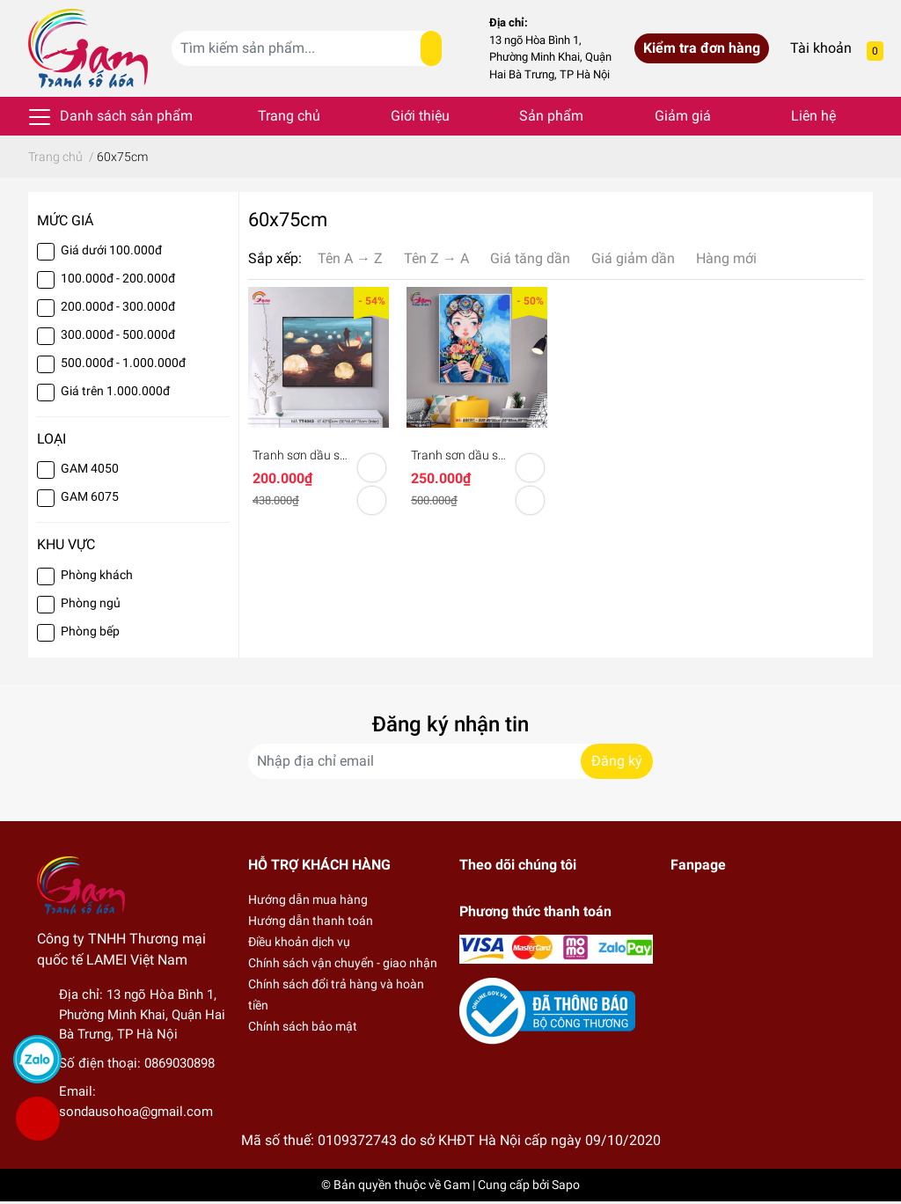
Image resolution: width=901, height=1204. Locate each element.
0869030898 (179, 1063)
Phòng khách (97, 575)
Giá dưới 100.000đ (111, 250)
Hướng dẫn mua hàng (308, 899)
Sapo (566, 1185)
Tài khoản (821, 48)
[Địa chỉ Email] (450, 761)
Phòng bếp (90, 631)
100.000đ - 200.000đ (118, 278)
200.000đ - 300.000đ (118, 306)
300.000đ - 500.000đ (118, 334)
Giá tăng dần (530, 258)
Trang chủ (289, 115)
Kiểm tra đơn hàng (701, 48)
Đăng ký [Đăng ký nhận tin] (616, 760)
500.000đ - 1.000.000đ (123, 363)
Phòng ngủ (91, 603)
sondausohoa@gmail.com (136, 1112)
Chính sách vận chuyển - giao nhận (342, 963)
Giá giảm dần (633, 258)
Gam (456, 1185)
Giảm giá (683, 115)
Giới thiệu (420, 115)
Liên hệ (813, 115)
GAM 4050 (90, 468)
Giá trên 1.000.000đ (115, 391)
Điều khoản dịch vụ (299, 942)
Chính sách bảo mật (302, 1026)
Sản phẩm (551, 115)
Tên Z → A (436, 258)
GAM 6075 (90, 496)
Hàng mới (726, 258)
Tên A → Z (350, 258)
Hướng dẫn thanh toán (310, 921)
